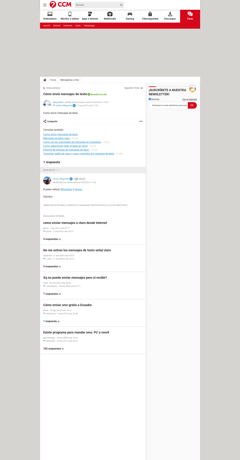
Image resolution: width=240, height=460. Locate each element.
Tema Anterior (53, 88)
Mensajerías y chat (69, 80)
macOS (46, 25)
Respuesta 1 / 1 (51, 170)
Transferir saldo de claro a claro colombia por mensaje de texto (78, 153)
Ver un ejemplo (189, 99)
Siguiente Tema (131, 88)
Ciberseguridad (150, 16)
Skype (78, 189)
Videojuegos (89, 25)
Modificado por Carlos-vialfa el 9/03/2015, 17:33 (74, 182)
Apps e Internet (90, 16)
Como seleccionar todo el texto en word (65, 146)
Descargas (170, 16)
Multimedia (110, 16)
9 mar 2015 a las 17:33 (88, 105)
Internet (56, 25)
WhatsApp (66, 189)
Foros (190, 16)
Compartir (52, 121)
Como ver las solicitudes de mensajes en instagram (72, 142)
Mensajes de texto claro (56, 138)
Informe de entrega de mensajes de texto (66, 149)
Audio (78, 25)
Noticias (154, 99)
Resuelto (94, 94)
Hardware (67, 25)
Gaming (130, 16)
